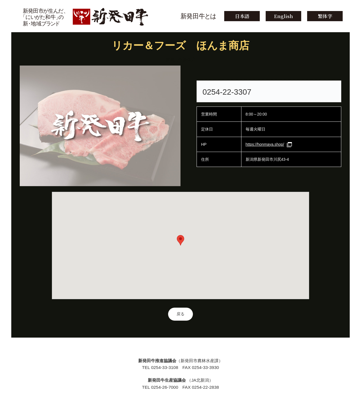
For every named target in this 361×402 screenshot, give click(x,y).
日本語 (242, 15)
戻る (180, 314)
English (283, 15)
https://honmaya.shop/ (265, 144)
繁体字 (325, 15)
